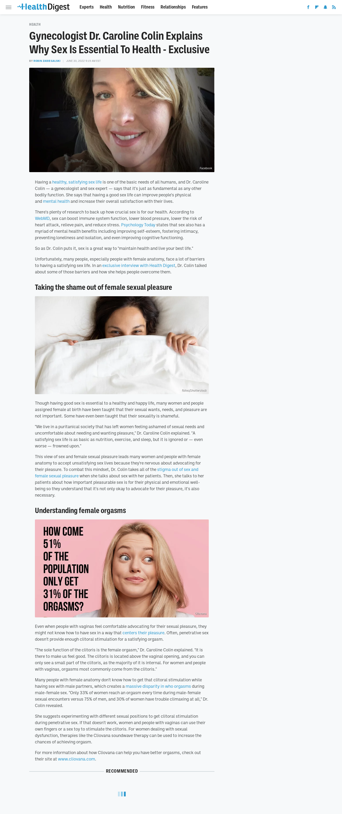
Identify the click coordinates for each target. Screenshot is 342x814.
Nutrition (126, 7)
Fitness (147, 7)
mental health (56, 201)
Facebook (206, 168)
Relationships (173, 7)
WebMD (42, 218)
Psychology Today (138, 224)
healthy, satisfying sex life (77, 181)
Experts (87, 7)
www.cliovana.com (76, 758)
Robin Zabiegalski (46, 61)
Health (106, 7)
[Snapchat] (325, 8)
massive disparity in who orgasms (158, 686)
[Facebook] (308, 8)
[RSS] (334, 8)
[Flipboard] (316, 8)
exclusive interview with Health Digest (138, 265)
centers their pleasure (143, 632)
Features (200, 7)
